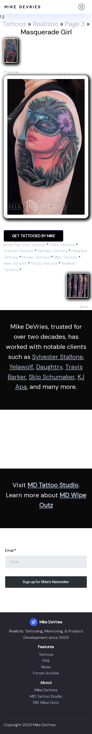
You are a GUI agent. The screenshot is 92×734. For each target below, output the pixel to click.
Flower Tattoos (36, 257)
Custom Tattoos (19, 250)
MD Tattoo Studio (52, 485)
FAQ (46, 660)
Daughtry (49, 367)
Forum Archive (46, 673)
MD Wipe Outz (46, 702)
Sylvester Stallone (57, 357)
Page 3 (75, 24)
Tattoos (14, 24)
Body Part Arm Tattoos (25, 244)
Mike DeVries (46, 690)
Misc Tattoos (66, 257)
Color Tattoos (62, 244)
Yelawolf (21, 367)
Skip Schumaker (52, 377)
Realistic (45, 24)
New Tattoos (15, 263)
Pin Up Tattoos (44, 263)
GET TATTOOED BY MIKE (33, 235)
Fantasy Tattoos (52, 250)
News (46, 666)
